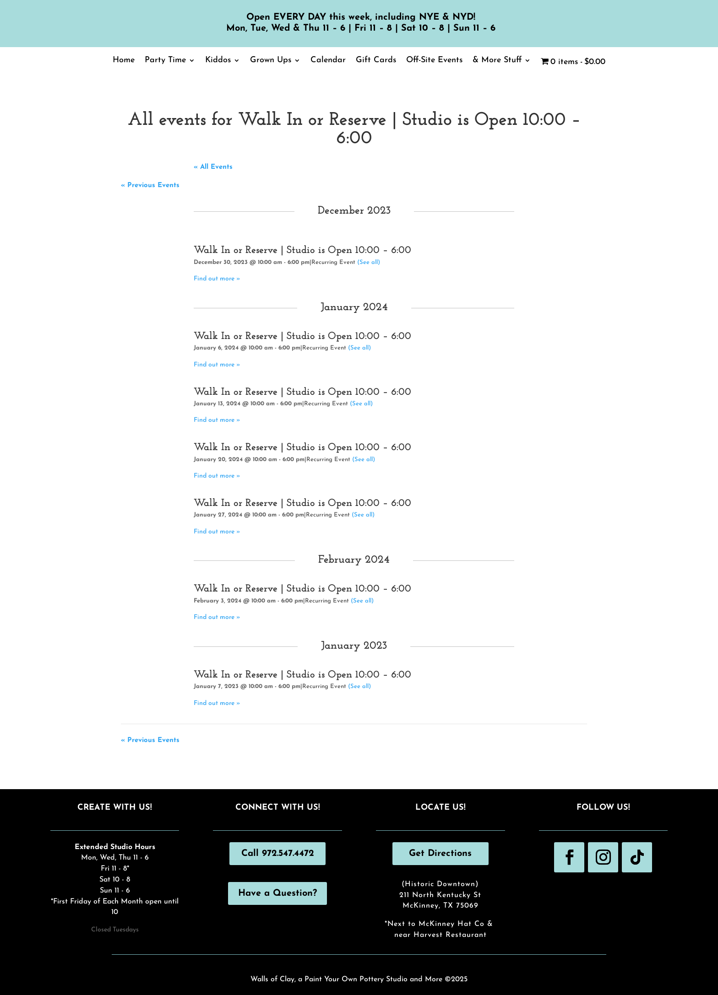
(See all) (368, 262)
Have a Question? (277, 893)
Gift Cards (376, 61)
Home (124, 61)
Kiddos (218, 61)
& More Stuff (497, 61)
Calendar (328, 61)
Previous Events (150, 185)
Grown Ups (270, 61)
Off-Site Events (434, 61)
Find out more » (217, 278)
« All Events (213, 167)
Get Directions (440, 853)
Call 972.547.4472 (277, 853)
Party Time (165, 61)
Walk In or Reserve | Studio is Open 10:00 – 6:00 (302, 250)
